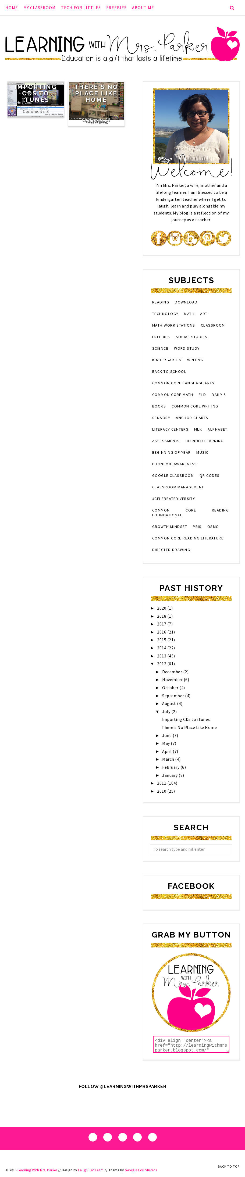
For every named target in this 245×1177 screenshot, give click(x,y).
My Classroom (39, 7)
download (186, 302)
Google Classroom (173, 475)
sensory (161, 417)
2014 (162, 647)
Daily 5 (219, 394)
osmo (213, 526)
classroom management (178, 487)
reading (160, 302)
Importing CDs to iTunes (36, 93)
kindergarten (167, 359)
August (169, 703)
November (173, 679)
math (189, 313)
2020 (162, 608)
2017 (162, 624)
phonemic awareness (174, 464)
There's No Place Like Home (96, 93)
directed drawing (171, 549)
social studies (192, 336)
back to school (169, 371)
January (170, 775)
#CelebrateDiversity (173, 498)
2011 (162, 783)
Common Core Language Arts (183, 383)
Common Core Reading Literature (187, 538)
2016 (162, 632)
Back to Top (229, 1166)
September (173, 695)
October (170, 687)
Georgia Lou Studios (141, 1170)
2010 (162, 791)
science (160, 348)
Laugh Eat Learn (91, 1170)
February (171, 767)
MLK (198, 429)
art (203, 313)
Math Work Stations (173, 325)
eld (202, 394)
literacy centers (170, 429)
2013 (162, 656)
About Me (143, 7)
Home (11, 7)
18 (108, 119)
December (172, 671)
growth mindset (169, 526)
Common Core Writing (195, 406)
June (167, 735)
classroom (213, 325)
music (202, 452)
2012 (162, 663)
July (166, 711)
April (167, 751)
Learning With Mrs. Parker (37, 1170)
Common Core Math (172, 394)
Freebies (116, 7)
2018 (162, 616)
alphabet (218, 429)
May (166, 743)
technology (165, 313)
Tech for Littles (81, 7)
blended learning (205, 440)
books (159, 406)
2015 (162, 639)
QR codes (210, 475)
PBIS (197, 526)
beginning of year (171, 452)
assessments (166, 440)
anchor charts (192, 417)
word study (187, 348)
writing (195, 359)
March (168, 759)
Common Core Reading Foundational (190, 512)
